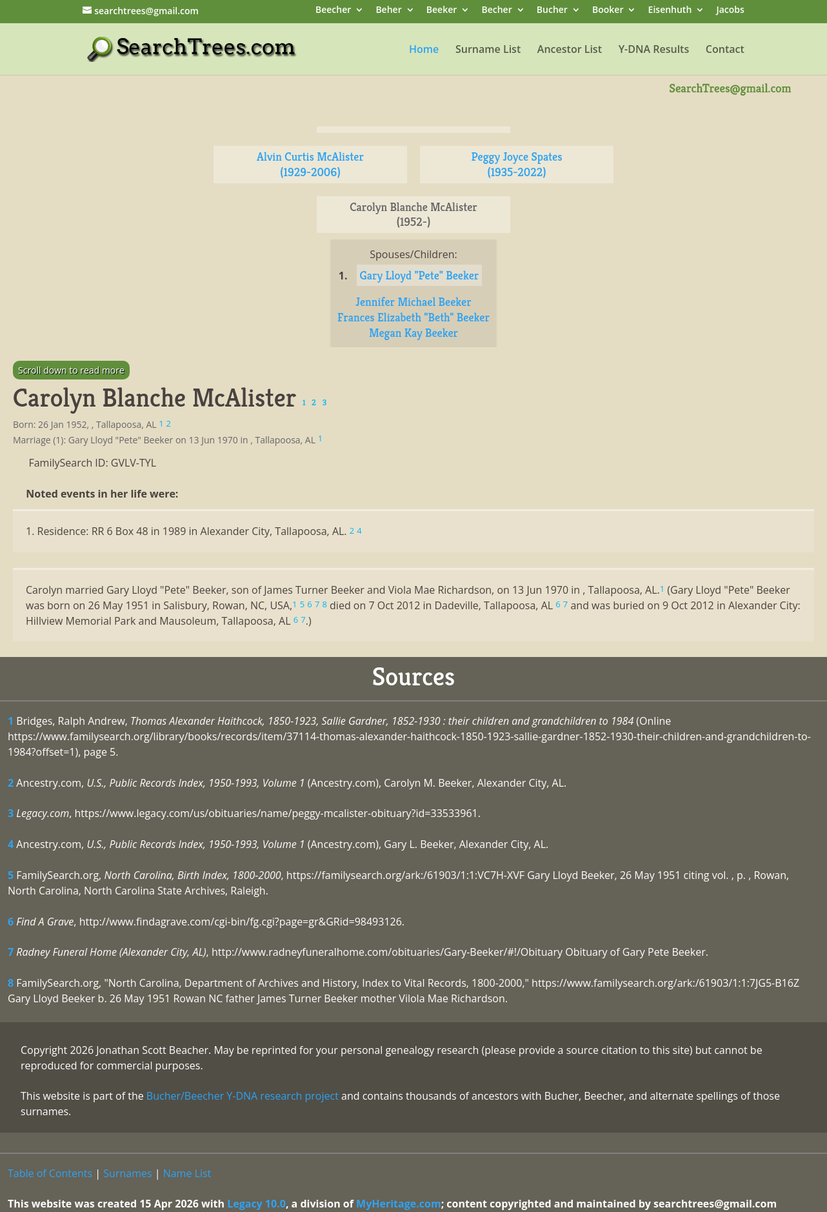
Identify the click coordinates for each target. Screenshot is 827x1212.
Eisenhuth (670, 10)
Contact (725, 50)
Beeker (441, 10)
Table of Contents (50, 1173)
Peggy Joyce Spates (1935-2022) (517, 164)
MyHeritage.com (398, 1204)
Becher (496, 10)
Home (424, 50)
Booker (607, 10)
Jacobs (730, 10)
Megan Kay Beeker (413, 332)
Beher (388, 10)
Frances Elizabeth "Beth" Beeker (413, 317)
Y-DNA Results (654, 50)
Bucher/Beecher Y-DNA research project (242, 1096)
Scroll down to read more (71, 370)
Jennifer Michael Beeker (413, 301)
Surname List (488, 50)
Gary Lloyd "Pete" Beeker (419, 275)
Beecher (333, 10)
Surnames (127, 1173)
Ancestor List (569, 50)
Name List (187, 1173)
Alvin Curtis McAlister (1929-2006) (310, 164)
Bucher (552, 10)
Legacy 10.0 (256, 1204)
